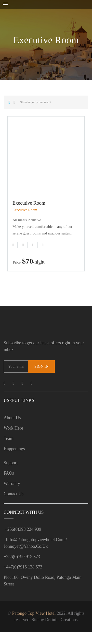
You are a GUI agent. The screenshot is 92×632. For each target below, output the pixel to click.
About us (12, 417)
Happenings (14, 448)
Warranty (12, 483)
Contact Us (14, 493)
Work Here (13, 428)
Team (8, 438)
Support (11, 462)
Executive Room (29, 203)
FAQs (9, 473)
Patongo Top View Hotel (34, 613)
